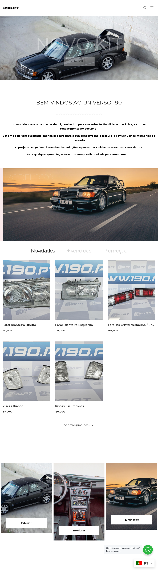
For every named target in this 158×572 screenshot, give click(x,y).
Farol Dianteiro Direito (19, 325)
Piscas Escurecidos (69, 406)
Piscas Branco (13, 406)
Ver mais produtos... (77, 425)
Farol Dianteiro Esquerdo (74, 325)
